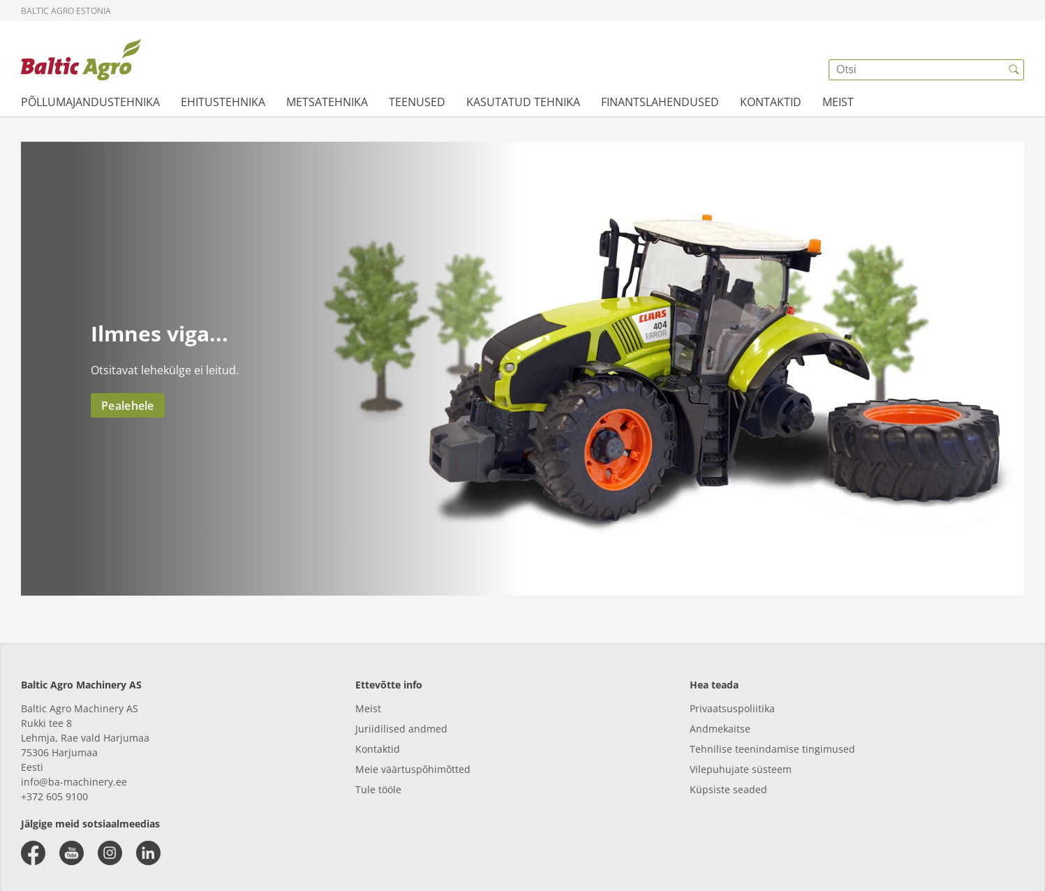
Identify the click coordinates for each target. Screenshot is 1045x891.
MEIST (838, 102)
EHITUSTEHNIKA (223, 102)
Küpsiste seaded (728, 789)
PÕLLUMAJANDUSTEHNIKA (90, 102)
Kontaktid (377, 749)
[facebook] (33, 853)
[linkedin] (148, 853)
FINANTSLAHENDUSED (660, 102)
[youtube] (71, 853)
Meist (368, 708)
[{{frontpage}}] (81, 59)
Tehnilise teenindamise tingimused (772, 749)
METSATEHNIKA (327, 102)
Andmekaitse (720, 728)
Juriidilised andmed (401, 728)
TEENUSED (417, 102)
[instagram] (110, 853)
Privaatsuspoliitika (732, 708)
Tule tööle (378, 789)
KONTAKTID (770, 102)
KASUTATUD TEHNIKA (523, 102)
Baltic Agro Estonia (66, 11)
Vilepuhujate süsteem (741, 769)
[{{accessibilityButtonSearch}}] (1013, 69)
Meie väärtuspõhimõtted (412, 769)
